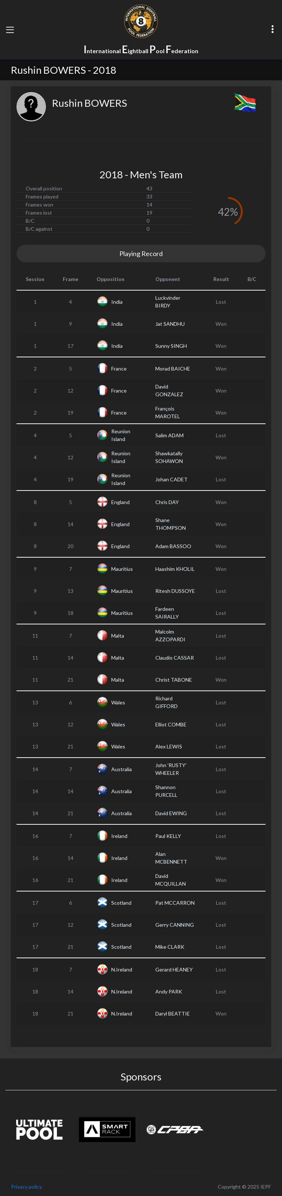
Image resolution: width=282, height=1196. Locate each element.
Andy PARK (168, 991)
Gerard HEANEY (174, 969)
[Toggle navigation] (10, 29)
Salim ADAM (169, 435)
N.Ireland (121, 969)
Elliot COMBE (171, 724)
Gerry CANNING (174, 925)
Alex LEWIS (168, 746)
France (119, 368)
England (120, 502)
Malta (117, 635)
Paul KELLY (168, 836)
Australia (121, 769)
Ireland (119, 836)
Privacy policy (26, 1187)
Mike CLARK (169, 947)
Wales (118, 702)
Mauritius (122, 569)
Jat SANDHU (170, 324)
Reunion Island (120, 435)
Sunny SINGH (171, 346)
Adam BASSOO (173, 546)
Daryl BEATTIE (172, 1013)
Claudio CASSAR (174, 657)
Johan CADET (171, 479)
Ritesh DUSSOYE (175, 591)
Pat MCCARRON (175, 903)
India (117, 302)
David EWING (171, 813)
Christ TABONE (173, 680)
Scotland (121, 903)
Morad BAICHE (172, 368)
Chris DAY (167, 502)
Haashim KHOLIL (175, 569)
